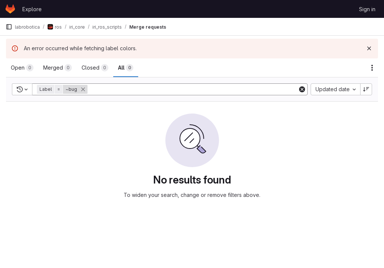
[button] (63, 89)
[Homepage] (10, 9)
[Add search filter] (193, 89)
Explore (32, 9)
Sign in (367, 9)
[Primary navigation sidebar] (9, 27)
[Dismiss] (369, 48)
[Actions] (372, 68)
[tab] (22, 67)
